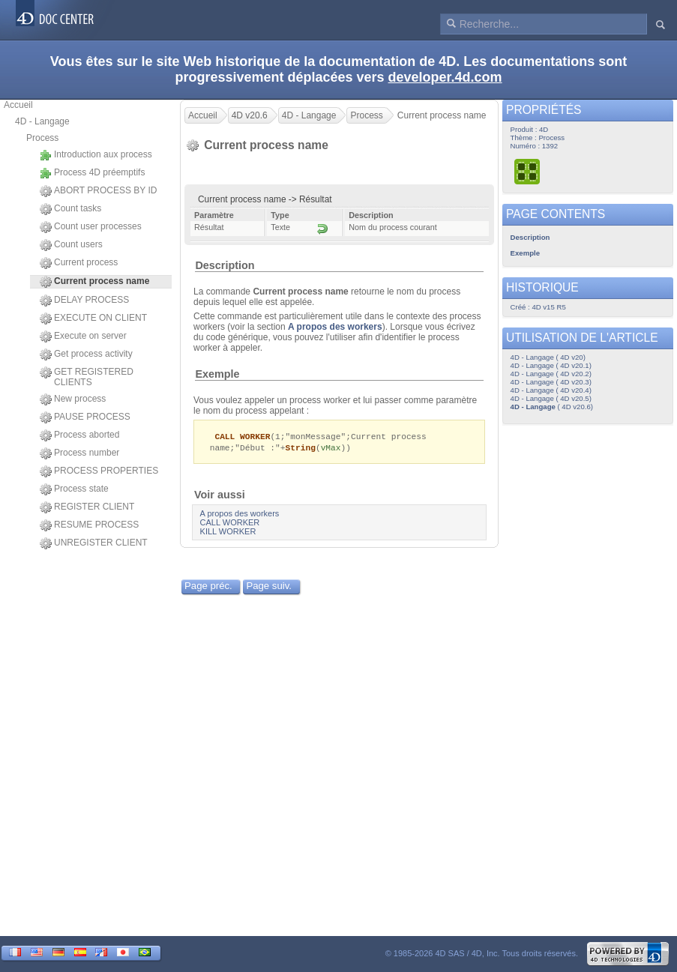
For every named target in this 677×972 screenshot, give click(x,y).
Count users (71, 245)
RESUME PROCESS (89, 525)
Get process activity (86, 354)
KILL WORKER (228, 532)
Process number (79, 453)
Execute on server (83, 336)
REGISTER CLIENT (87, 507)
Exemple (217, 374)
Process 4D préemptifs (92, 173)
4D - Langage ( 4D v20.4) (551, 390)
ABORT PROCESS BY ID (98, 191)
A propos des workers (335, 327)
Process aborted (79, 435)
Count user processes (91, 227)
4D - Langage (42, 121)
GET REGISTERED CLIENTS (86, 376)
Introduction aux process (96, 155)
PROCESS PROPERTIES (99, 471)
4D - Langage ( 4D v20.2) (551, 373)
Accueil (18, 105)
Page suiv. (269, 587)
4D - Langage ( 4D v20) (548, 357)
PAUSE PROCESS (85, 417)
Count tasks (70, 209)
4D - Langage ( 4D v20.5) (551, 398)
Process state (74, 489)
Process (42, 138)
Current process (79, 263)
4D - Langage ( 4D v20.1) (551, 365)
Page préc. (208, 587)
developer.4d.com (445, 77)
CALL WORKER (230, 523)
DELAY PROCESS (84, 301)
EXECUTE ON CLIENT (93, 318)
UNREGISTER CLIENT (94, 543)
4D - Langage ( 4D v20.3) (551, 382)
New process (73, 399)
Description (224, 265)
